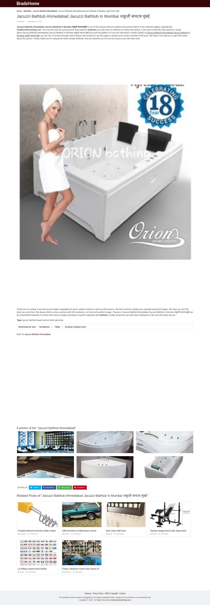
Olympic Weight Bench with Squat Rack (168, 531)
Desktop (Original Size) (75, 327)
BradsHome (29, 3)
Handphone (44, 327)
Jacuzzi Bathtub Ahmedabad (37, 334)
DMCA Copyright (111, 593)
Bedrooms (66, 572)
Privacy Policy (97, 593)
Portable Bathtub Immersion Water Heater (37, 531)
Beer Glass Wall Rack (116, 531)
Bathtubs (20, 22)
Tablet (57, 327)
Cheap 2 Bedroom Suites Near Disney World (82, 569)
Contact (122, 593)
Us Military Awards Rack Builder (32, 569)
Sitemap (88, 593)
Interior (65, 534)
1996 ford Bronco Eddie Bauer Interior (79, 531)
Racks (109, 534)
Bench (153, 534)
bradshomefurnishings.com (29, 30)
